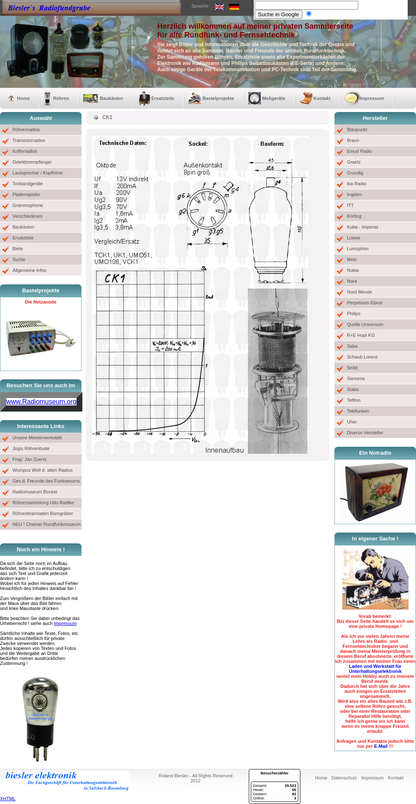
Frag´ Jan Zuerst (29, 459)
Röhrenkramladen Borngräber (42, 513)
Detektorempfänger (32, 161)
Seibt (352, 367)
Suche (18, 259)
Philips (353, 313)
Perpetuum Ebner (365, 302)
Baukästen (111, 98)
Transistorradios (28, 140)
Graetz (354, 161)
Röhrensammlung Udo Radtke (43, 502)
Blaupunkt (357, 129)
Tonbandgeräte (27, 183)
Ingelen (354, 194)
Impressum (372, 98)
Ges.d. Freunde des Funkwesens (46, 480)
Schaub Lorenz (362, 356)
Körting (354, 216)
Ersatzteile (162, 98)
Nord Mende (359, 291)
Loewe (353, 237)
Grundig (355, 172)
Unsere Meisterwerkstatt (37, 437)
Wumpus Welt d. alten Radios (42, 470)
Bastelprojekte (218, 98)
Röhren (61, 98)
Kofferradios (24, 151)
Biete (17, 248)
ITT (350, 205)
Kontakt (322, 98)
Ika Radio (356, 183)
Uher (352, 421)
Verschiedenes (27, 216)
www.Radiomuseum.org (41, 401)
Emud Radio (359, 151)
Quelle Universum (365, 324)
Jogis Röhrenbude (31, 448)
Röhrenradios (26, 129)
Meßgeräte (273, 98)
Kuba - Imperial (362, 226)
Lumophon (358, 248)
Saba (352, 346)
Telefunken (358, 410)
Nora (352, 281)
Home (23, 98)
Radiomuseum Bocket (34, 491)
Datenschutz (344, 777)
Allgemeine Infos (29, 270)
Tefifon (353, 400)
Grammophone (27, 205)
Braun (353, 140)
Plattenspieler (26, 194)
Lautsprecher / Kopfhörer (37, 172)
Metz (352, 259)
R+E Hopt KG (361, 335)
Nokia (353, 270)
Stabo (353, 389)
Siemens (356, 378)
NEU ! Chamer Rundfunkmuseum (46, 524)
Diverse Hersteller (365, 432)
